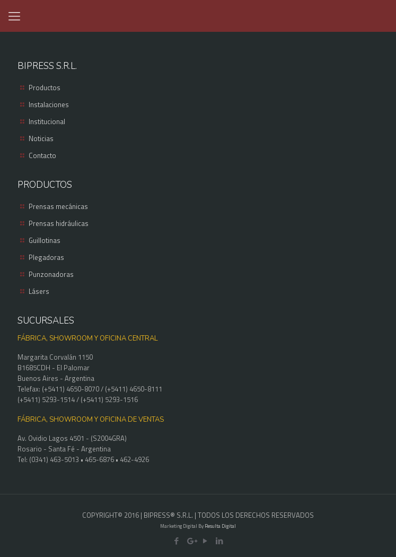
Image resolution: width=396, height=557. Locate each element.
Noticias (41, 138)
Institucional (47, 121)
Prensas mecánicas (58, 206)
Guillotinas (44, 240)
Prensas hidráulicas (59, 223)
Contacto (42, 155)
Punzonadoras (51, 274)
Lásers (39, 291)
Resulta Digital (220, 526)
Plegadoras (46, 257)
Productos (44, 87)
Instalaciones (49, 104)
